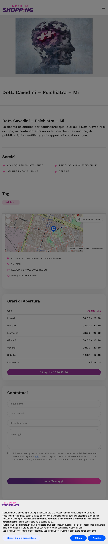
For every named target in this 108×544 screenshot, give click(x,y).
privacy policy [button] (24, 516)
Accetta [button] (97, 538)
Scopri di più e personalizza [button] (21, 538)
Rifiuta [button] (78, 538)
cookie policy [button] (47, 522)
